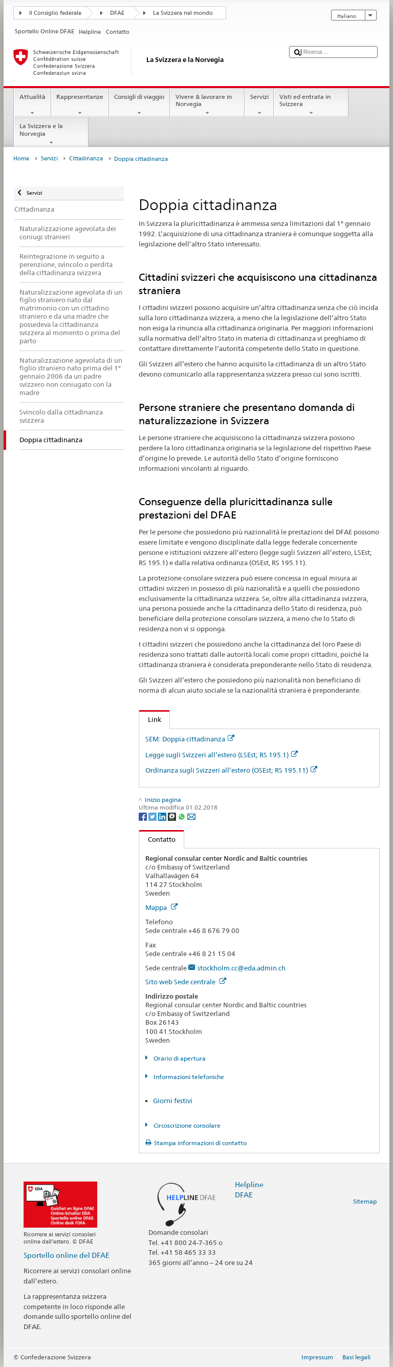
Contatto (157, 839)
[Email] (191, 816)
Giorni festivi (172, 1100)
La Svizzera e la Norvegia (51, 134)
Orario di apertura (179, 1058)
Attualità (32, 105)
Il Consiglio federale (55, 13)
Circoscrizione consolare (186, 1125)
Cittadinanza (86, 158)
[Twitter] (153, 816)
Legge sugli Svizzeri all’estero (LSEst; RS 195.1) (221, 755)
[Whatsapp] (182, 816)
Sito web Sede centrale (185, 982)
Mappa (161, 907)
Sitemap (365, 1201)
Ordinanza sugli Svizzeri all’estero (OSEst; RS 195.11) (231, 770)
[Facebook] (143, 816)
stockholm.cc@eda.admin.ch (242, 968)
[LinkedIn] (163, 816)
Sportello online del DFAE (67, 1255)
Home (21, 158)
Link (150, 719)
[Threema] (173, 816)
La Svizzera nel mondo (183, 13)
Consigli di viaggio (139, 105)
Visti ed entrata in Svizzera (311, 105)
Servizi (259, 105)
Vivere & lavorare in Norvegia (207, 105)
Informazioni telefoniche (188, 1077)
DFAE (117, 13)
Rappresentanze (80, 105)
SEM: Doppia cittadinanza (189, 739)
